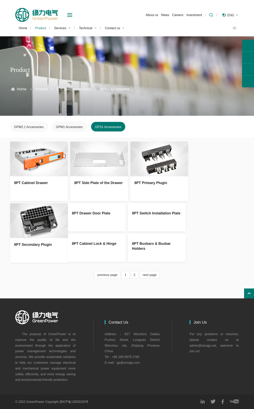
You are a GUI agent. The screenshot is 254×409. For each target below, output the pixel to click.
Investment (194, 14)
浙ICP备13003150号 (74, 401)
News (165, 14)
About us (152, 14)
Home (23, 28)
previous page (107, 274)
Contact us (115, 28)
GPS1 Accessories (115, 89)
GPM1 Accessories (69, 126)
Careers (177, 14)
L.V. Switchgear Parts (74, 89)
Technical (88, 28)
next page (150, 274)
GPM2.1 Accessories (29, 126)
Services (62, 28)
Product (40, 28)
